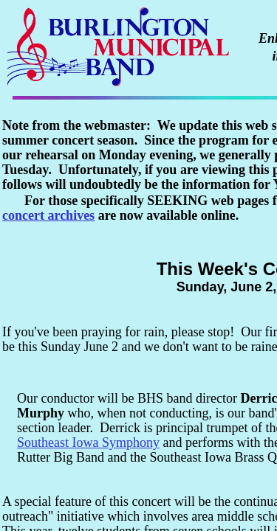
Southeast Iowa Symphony (88, 442)
